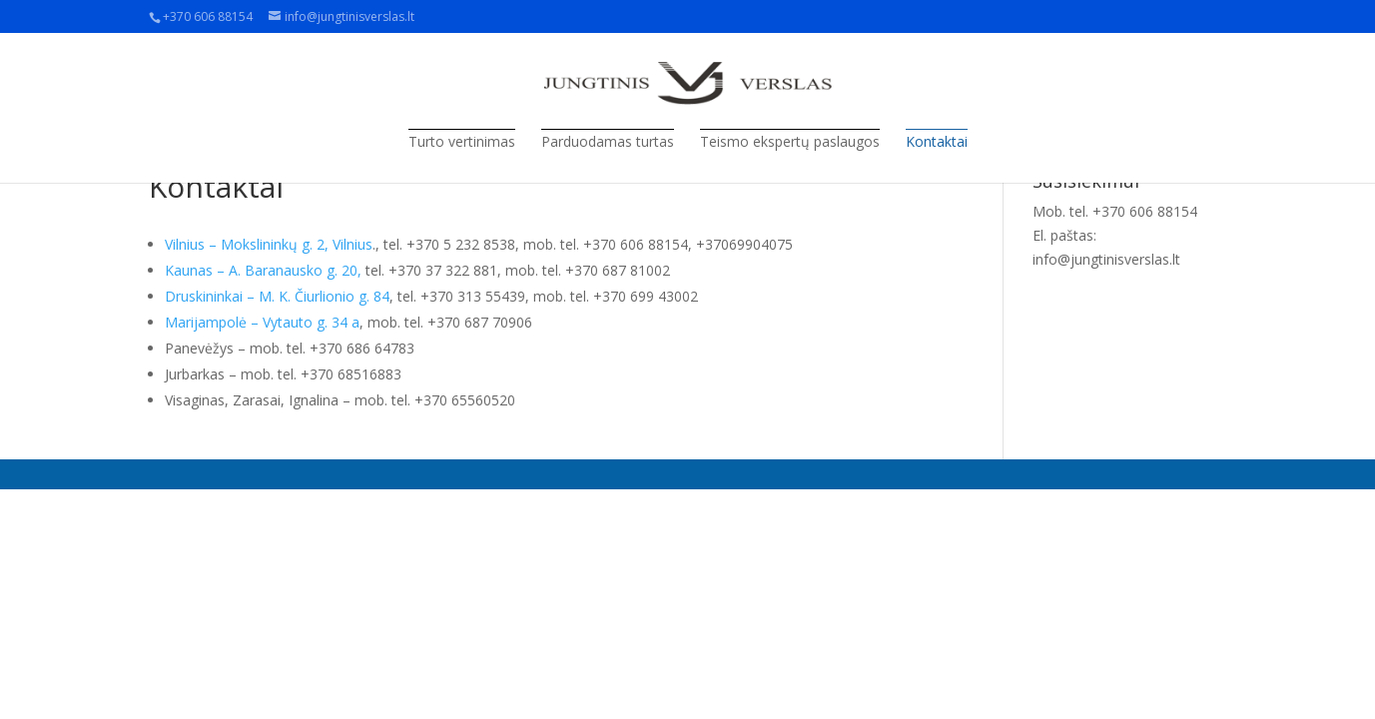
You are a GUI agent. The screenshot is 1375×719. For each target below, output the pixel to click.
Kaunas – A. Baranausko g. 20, (263, 270)
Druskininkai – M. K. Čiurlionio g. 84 (277, 296)
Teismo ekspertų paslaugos (790, 141)
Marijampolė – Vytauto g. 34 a (262, 322)
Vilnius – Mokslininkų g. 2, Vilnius (268, 244)
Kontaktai (937, 141)
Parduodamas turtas (607, 141)
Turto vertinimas (461, 141)
